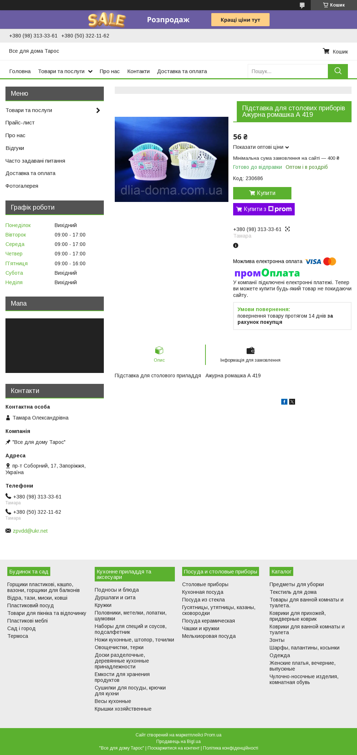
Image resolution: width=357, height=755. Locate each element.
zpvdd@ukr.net (30, 531)
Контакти (138, 71)
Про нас (110, 71)
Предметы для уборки (297, 584)
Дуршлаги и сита (115, 597)
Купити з (268, 209)
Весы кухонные (113, 701)
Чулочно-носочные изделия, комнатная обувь (304, 679)
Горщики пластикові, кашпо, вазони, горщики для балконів (43, 587)
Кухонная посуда (202, 592)
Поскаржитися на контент (174, 748)
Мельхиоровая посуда (209, 636)
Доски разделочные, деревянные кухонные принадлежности (122, 660)
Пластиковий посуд (30, 605)
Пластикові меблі (27, 621)
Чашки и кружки (200, 628)
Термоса (17, 636)
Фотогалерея (21, 186)
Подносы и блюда (117, 590)
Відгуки (14, 148)
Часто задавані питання (35, 161)
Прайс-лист (20, 122)
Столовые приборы (205, 584)
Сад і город (21, 628)
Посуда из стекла (203, 600)
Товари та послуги (61, 71)
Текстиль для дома (293, 592)
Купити (266, 193)
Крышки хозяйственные (123, 709)
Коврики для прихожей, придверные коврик (298, 616)
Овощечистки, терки (119, 647)
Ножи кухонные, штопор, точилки (134, 640)
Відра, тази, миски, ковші (37, 598)
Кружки (103, 605)
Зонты (277, 640)
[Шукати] (338, 71)
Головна (20, 71)
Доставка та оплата (182, 71)
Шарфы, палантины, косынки (305, 648)
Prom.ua (212, 735)
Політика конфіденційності (230, 748)
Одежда (280, 655)
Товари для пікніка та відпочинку (46, 613)
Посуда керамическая (208, 621)
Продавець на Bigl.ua (178, 741)
